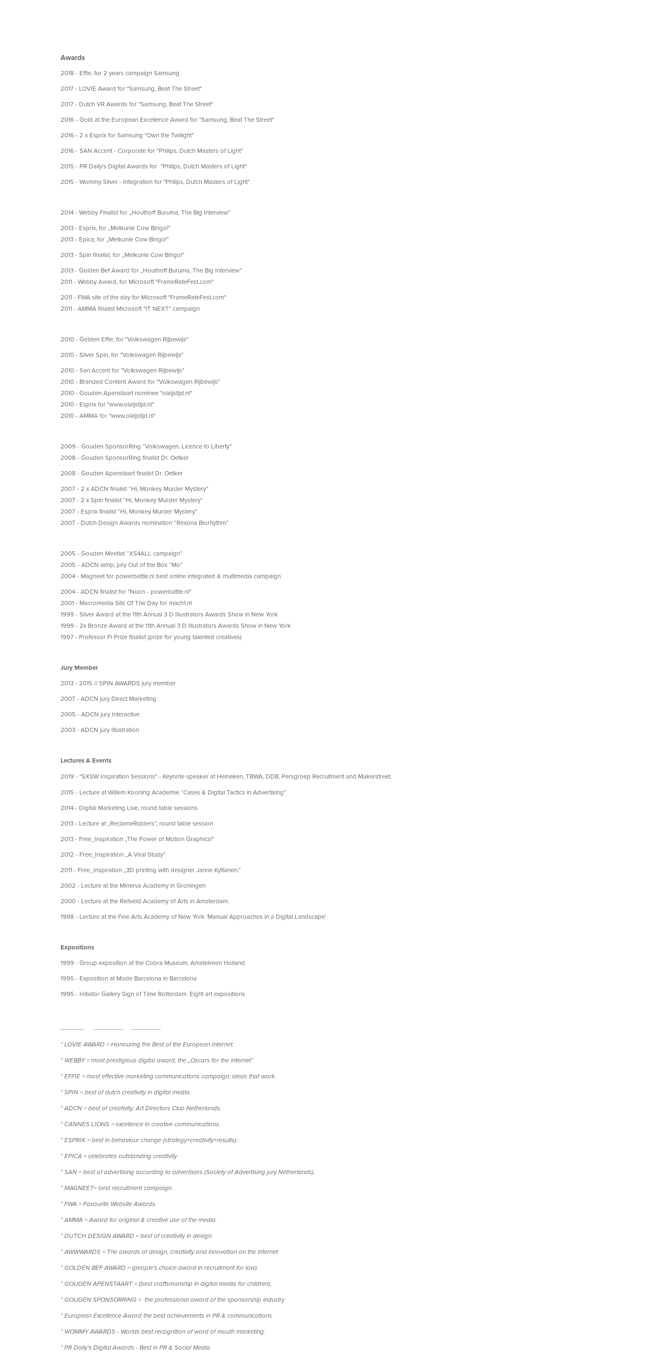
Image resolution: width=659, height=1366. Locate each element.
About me (63, 15)
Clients (137, 15)
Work (28, 15)
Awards (103, 15)
